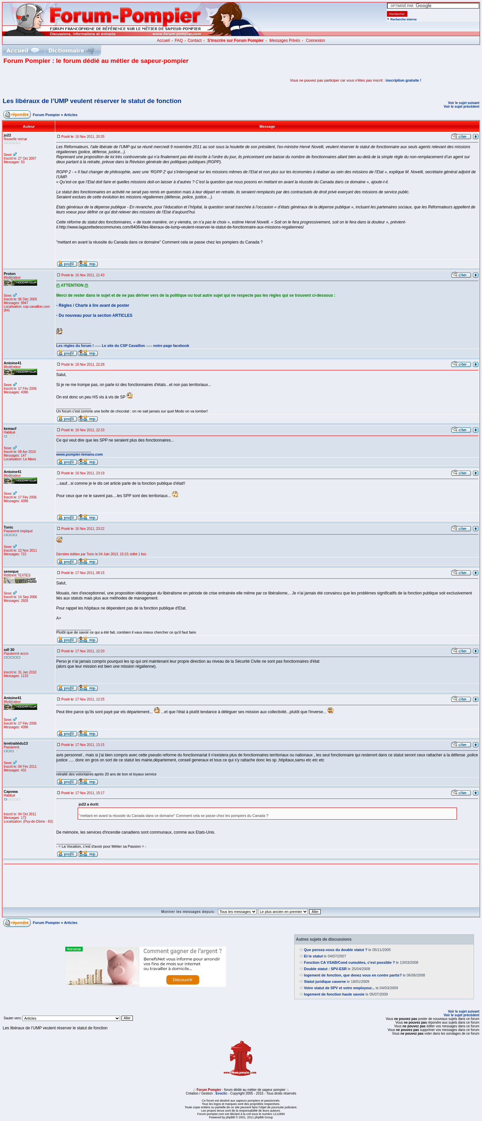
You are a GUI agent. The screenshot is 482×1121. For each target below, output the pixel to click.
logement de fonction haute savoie (334, 994)
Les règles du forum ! (75, 346)
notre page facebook (171, 346)
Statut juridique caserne (325, 981)
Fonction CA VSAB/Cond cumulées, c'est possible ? (349, 962)
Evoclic (221, 1093)
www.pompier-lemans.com (79, 454)
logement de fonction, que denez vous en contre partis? (353, 975)
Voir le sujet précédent (461, 106)
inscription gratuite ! (403, 80)
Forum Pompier (46, 115)
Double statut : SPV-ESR (325, 969)
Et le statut (313, 956)
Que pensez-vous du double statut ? (335, 950)
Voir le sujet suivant (463, 103)
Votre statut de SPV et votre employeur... (339, 988)
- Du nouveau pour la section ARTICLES (94, 315)
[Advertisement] (81, 80)
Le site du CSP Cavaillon (123, 346)
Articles (70, 115)
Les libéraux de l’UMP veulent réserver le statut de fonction (92, 100)
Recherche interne (403, 19)
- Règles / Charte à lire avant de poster (92, 305)
